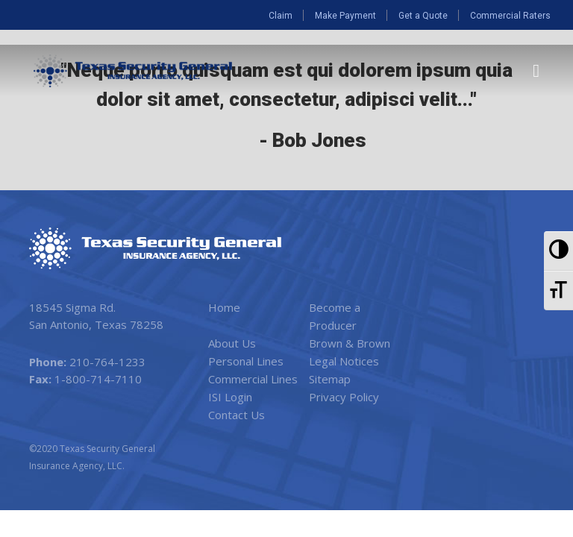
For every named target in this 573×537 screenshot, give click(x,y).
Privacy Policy (344, 396)
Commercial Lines (253, 378)
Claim (280, 15)
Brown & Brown (349, 343)
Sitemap (330, 378)
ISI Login (230, 396)
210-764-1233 (107, 361)
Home (224, 307)
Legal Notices (344, 361)
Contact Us (236, 414)
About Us (232, 343)
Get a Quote (423, 15)
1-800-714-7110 (98, 378)
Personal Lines (246, 361)
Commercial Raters (510, 15)
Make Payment (345, 15)
